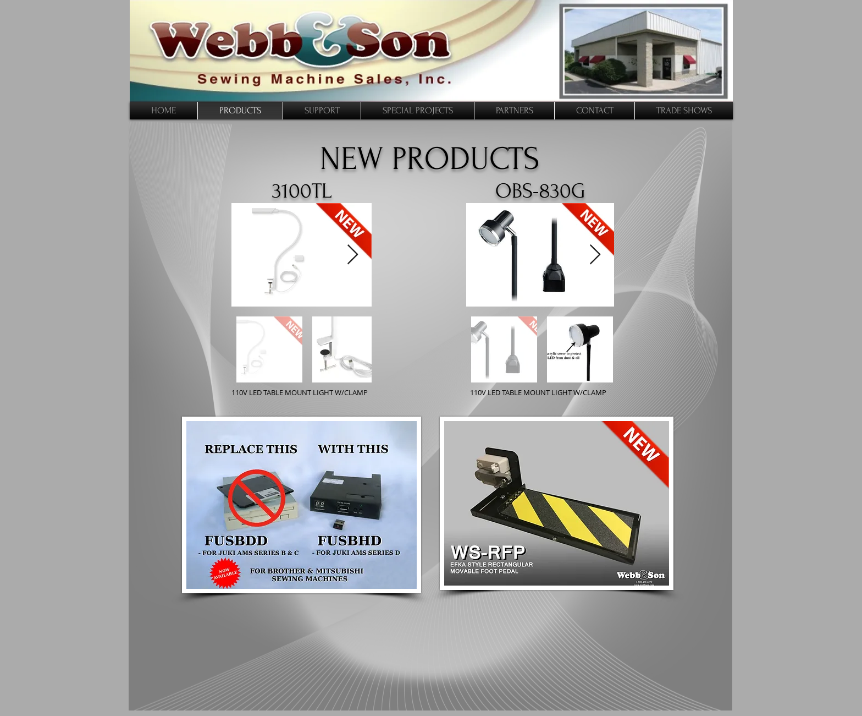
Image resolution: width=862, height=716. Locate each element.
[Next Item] (595, 255)
